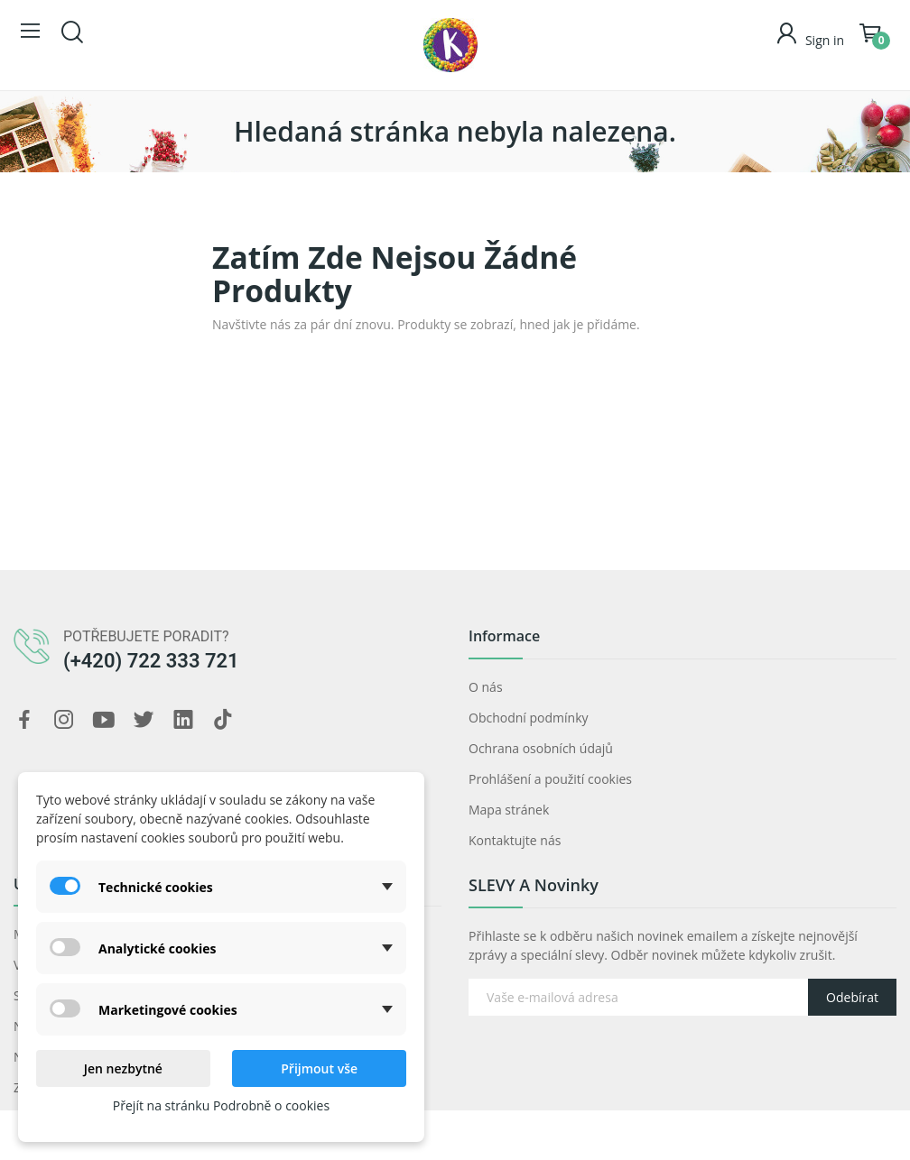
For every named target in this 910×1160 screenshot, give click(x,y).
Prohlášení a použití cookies (550, 778)
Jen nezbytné (123, 1068)
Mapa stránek (509, 809)
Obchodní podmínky (529, 717)
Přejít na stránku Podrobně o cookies (221, 1105)
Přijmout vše (319, 1068)
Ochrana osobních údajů (541, 748)
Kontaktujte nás (515, 840)
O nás (486, 686)
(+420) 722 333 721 (151, 660)
